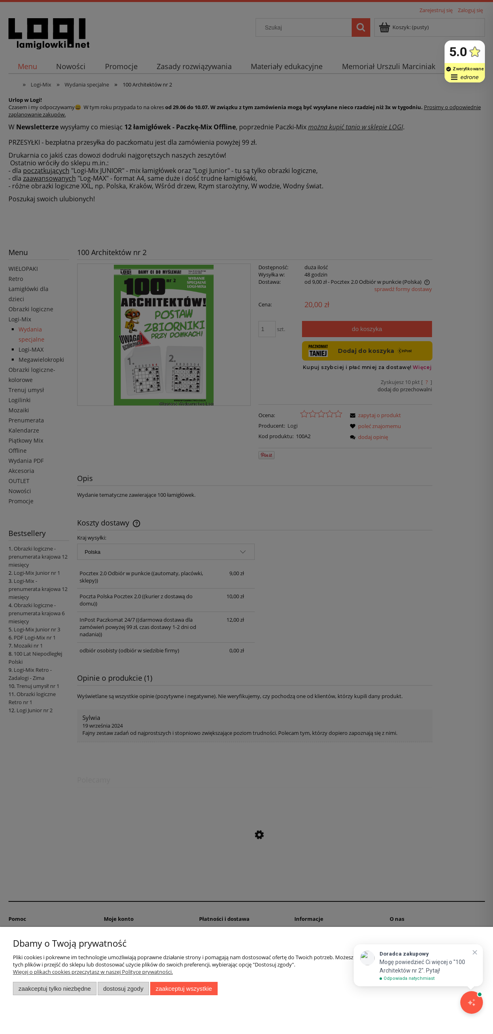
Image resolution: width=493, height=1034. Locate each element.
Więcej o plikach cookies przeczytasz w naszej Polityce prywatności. (93, 971)
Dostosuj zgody (123, 988)
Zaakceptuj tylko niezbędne (55, 988)
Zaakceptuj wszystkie (184, 988)
